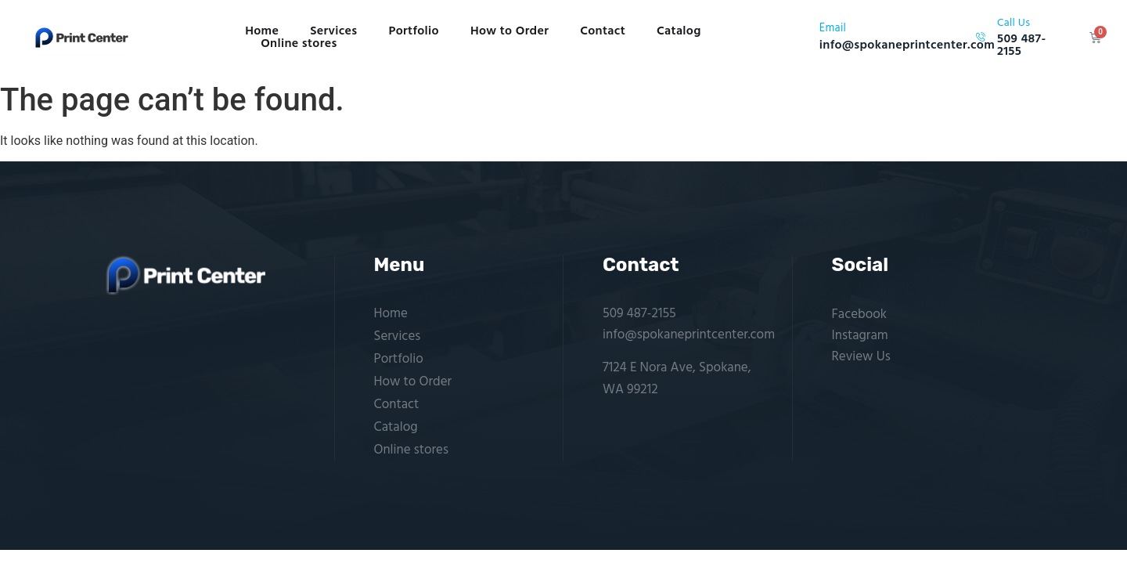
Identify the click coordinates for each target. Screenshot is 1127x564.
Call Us (1013, 23)
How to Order (509, 31)
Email (832, 29)
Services (333, 31)
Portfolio (414, 31)
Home (262, 31)
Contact (602, 31)
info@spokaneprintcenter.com (689, 334)
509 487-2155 (639, 313)
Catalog (679, 31)
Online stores (299, 44)
